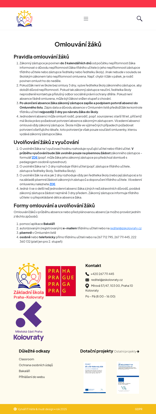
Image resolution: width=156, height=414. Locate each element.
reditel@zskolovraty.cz (125, 228)
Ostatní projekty (127, 351)
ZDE (35, 157)
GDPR (138, 409)
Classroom (26, 359)
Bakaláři (24, 371)
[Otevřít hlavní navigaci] (86, 18)
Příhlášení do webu (32, 377)
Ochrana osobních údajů (36, 365)
